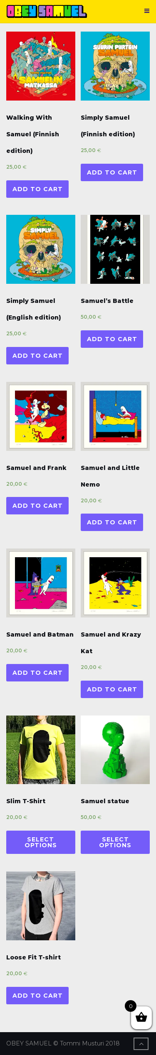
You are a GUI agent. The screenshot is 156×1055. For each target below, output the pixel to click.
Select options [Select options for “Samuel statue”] (115, 842)
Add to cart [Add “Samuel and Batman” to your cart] (37, 672)
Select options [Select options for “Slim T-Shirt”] (41, 842)
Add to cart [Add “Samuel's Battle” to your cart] (112, 339)
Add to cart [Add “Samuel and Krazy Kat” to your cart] (112, 689)
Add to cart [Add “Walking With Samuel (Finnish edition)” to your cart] (37, 189)
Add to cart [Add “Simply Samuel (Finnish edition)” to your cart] (112, 172)
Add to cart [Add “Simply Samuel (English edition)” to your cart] (37, 355)
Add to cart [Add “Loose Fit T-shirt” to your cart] (37, 995)
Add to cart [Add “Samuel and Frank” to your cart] (37, 505)
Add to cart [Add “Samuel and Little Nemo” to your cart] (112, 522)
